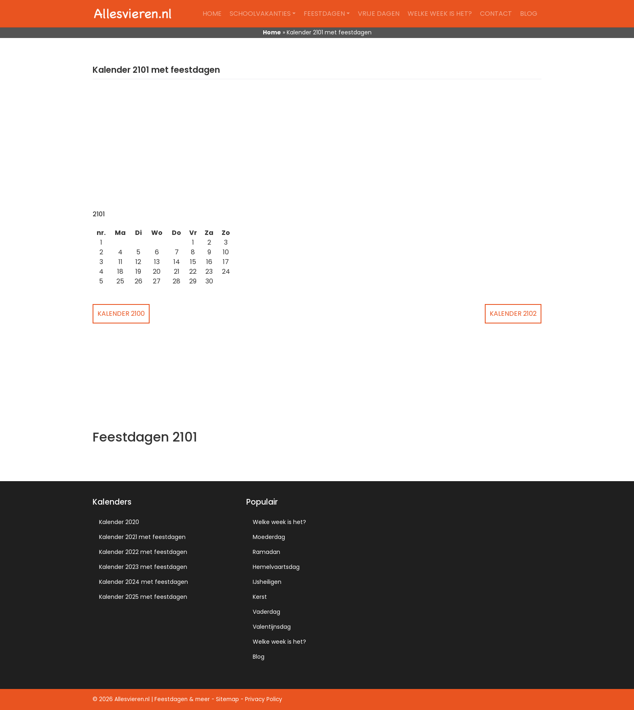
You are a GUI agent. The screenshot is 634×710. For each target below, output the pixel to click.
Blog (528, 13)
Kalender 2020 (119, 522)
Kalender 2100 (121, 313)
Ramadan (266, 552)
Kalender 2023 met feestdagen (143, 567)
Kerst (260, 597)
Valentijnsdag (272, 627)
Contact (496, 13)
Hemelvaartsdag (276, 567)
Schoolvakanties (260, 13)
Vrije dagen (378, 13)
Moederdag (269, 537)
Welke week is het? (440, 13)
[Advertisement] (317, 149)
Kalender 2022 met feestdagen (143, 552)
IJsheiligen (267, 582)
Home (212, 13)
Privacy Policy (263, 699)
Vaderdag (266, 612)
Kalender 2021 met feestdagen (142, 537)
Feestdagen (324, 13)
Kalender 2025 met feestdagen (143, 597)
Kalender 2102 (513, 313)
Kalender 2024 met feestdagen (143, 582)
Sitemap (227, 699)
